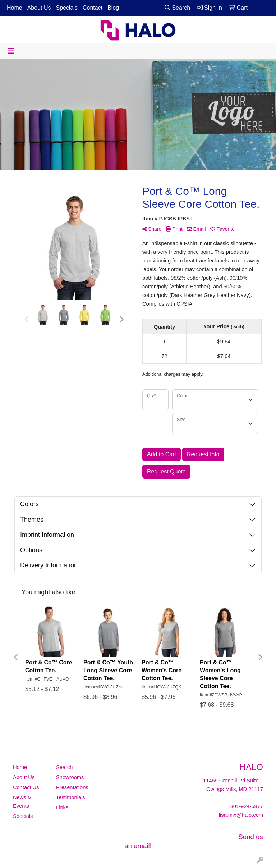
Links (62, 807)
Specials (67, 8)
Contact (92, 8)
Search (177, 8)
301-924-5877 (246, 806)
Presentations (72, 787)
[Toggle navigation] (11, 51)
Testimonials (70, 797)
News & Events (22, 802)
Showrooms (70, 777)
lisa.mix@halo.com (241, 815)
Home (14, 8)
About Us (39, 8)
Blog (113, 8)
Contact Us (26, 787)
